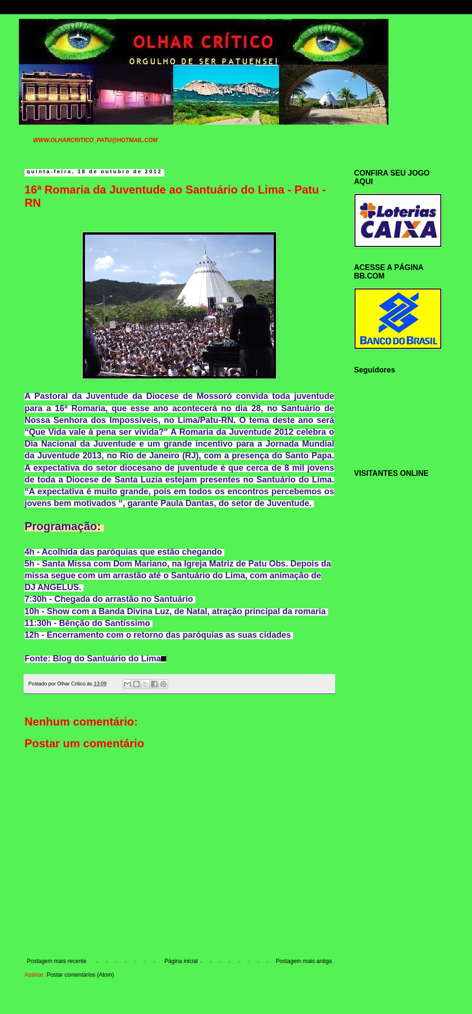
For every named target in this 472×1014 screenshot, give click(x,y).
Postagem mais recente (56, 961)
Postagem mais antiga (304, 961)
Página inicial (181, 961)
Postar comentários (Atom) (80, 975)
